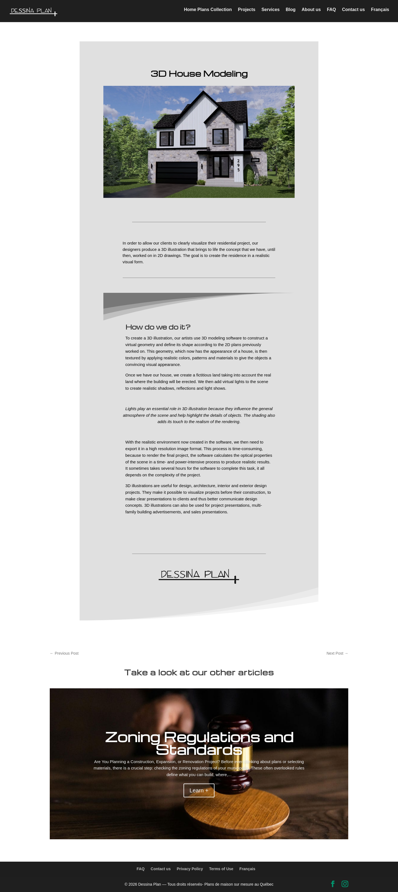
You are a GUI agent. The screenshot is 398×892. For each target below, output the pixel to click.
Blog (291, 12)
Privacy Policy (190, 869)
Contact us (353, 12)
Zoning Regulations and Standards (199, 743)
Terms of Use (221, 869)
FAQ (331, 12)
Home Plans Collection (208, 12)
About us (311, 12)
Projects (246, 12)
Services (270, 12)
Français (380, 12)
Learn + (199, 790)
